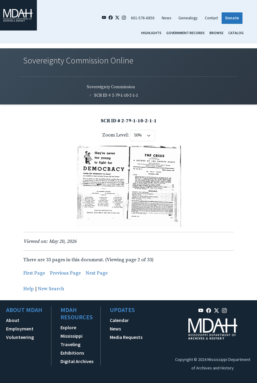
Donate (232, 18)
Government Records (185, 33)
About (12, 320)
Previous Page (65, 273)
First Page (34, 273)
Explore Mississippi (71, 331)
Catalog (236, 33)
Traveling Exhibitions (72, 348)
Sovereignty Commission (111, 87)
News (166, 18)
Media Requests (126, 337)
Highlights (151, 33)
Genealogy (187, 18)
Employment (20, 329)
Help (28, 289)
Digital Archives (76, 361)
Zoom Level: (115, 135)
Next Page (97, 273)
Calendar (119, 320)
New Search (51, 289)
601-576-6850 (143, 18)
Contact (211, 18)
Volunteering (20, 337)
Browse (216, 33)
